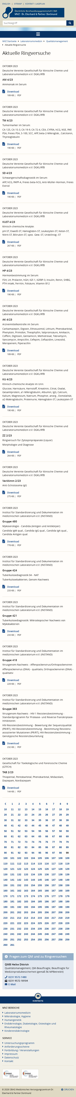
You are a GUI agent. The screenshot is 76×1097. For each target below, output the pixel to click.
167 (54, 890)
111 (12, 863)
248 (60, 934)
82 (19, 847)
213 (26, 917)
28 (60, 814)
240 (5, 934)
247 (54, 934)
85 (40, 847)
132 (19, 874)
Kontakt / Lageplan (35, 3)
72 (19, 842)
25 (40, 814)
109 (67, 858)
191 (12, 907)
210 (5, 917)
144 (33, 879)
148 (60, 879)
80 (5, 847)
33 (26, 820)
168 (60, 890)
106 (47, 858)
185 (40, 901)
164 (33, 890)
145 (40, 879)
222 (19, 923)
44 (33, 825)
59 (67, 831)
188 (60, 901)
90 (5, 852)
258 (60, 939)
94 (33, 852)
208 (60, 912)
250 (5, 939)
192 (19, 907)
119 (67, 863)
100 (5, 858)
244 (33, 934)
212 (19, 917)
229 (67, 923)
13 (26, 809)
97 (53, 852)
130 (5, 874)
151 (12, 885)
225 (40, 923)
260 (5, 945)
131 (12, 874)
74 (33, 842)
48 (60, 825)
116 (47, 863)
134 (33, 874)
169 (67, 890)
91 (12, 852)
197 (54, 907)
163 (26, 890)
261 (12, 945)
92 (19, 852)
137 (54, 874)
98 (60, 852)
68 (60, 836)
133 (26, 874)
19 (67, 809)
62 (19, 836)
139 (67, 874)
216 (47, 917)
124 (33, 869)
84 (33, 847)
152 (19, 885)
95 (40, 852)
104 (33, 858)
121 (12, 869)
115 (40, 863)
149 (67, 879)
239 (67, 928)
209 (67, 912)
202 (19, 912)
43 (26, 825)
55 (40, 831)
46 (46, 825)
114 (33, 863)
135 (40, 874)
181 (12, 901)
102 (19, 858)
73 (26, 842)
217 (54, 917)
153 (26, 885)
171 (12, 896)
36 (46, 820)
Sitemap (18, 3)
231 (12, 928)
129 (67, 869)
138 (60, 874)
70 (5, 842)
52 (19, 831)
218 (60, 917)
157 (54, 885)
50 (5, 831)
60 (5, 836)
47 (53, 825)
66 (46, 836)
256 (47, 939)
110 (5, 863)
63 (26, 836)
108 (60, 858)
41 (12, 825)
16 (46, 809)
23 (26, 814)
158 (60, 885)
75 (40, 842)
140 (5, 879)
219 (67, 917)
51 (12, 831)
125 (40, 869)
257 (54, 939)
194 (33, 907)
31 (12, 820)
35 (40, 820)
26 (46, 814)
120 (5, 869)
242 (19, 934)
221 (12, 923)
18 (60, 809)
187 (54, 901)
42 (19, 825)
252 (19, 939)
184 (33, 901)
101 (12, 858)
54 (33, 831)
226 (47, 923)
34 (33, 820)
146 (47, 879)
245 (40, 934)
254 (33, 939)
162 (19, 890)
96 (46, 852)
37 (53, 820)
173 (26, 896)
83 (26, 847)
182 (19, 901)
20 (5, 814)
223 (26, 923)
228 (60, 923)
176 (47, 896)
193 (26, 907)
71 (12, 842)
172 (19, 896)
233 (26, 928)
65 (40, 836)
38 (60, 820)
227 (54, 923)
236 (47, 928)
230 (5, 928)
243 (26, 934)
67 (53, 836)
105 (40, 858)
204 (33, 912)
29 (67, 814)
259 (67, 939)
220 (5, 923)
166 (47, 890)
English (6, 3)
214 (33, 917)
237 (54, 928)
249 (67, 934)
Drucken (67, 1089)
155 (40, 885)
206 (47, 912)
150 (5, 885)
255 (40, 939)
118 (60, 863)
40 (5, 825)
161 (12, 890)
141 (12, 879)
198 (60, 907)
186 (47, 901)
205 (40, 912)
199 (67, 907)
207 (54, 912)
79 (67, 842)
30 (5, 820)
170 (5, 896)
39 (67, 820)
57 (53, 831)
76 (46, 842)
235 (40, 928)
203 (26, 912)
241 (12, 934)
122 (19, 869)
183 (26, 901)
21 (12, 814)
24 (33, 814)
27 (53, 814)
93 (26, 852)
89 (67, 847)
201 (12, 912)
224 (33, 923)
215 (40, 917)
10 (5, 809)
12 (19, 809)
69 (67, 836)
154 (33, 885)
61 (12, 836)
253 (26, 939)
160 (5, 890)
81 (12, 847)
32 (19, 820)
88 (60, 847)
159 (67, 885)
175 (40, 896)
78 (60, 842)
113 (26, 863)
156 (47, 885)
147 (54, 879)
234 (33, 928)
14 (33, 809)
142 (19, 879)
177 (54, 896)
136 (47, 874)
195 (40, 907)
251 (12, 939)
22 (19, 814)
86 (46, 847)
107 (54, 858)
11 (12, 809)
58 (60, 831)
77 (53, 842)
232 (19, 928)
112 (19, 863)
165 (40, 890)
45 (40, 825)
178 (60, 896)
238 (60, 928)
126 (47, 869)
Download (13, 91)
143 (26, 879)
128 (60, 869)
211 (12, 917)
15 (40, 809)
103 (26, 858)
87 (53, 847)
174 (33, 896)
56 (46, 831)
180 (5, 901)
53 (26, 831)
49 (67, 825)
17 (53, 809)
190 (5, 907)
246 (47, 934)
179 (67, 896)
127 (54, 869)
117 (54, 863)
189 (67, 901)
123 (26, 869)
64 (33, 836)
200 (5, 912)
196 (47, 907)
